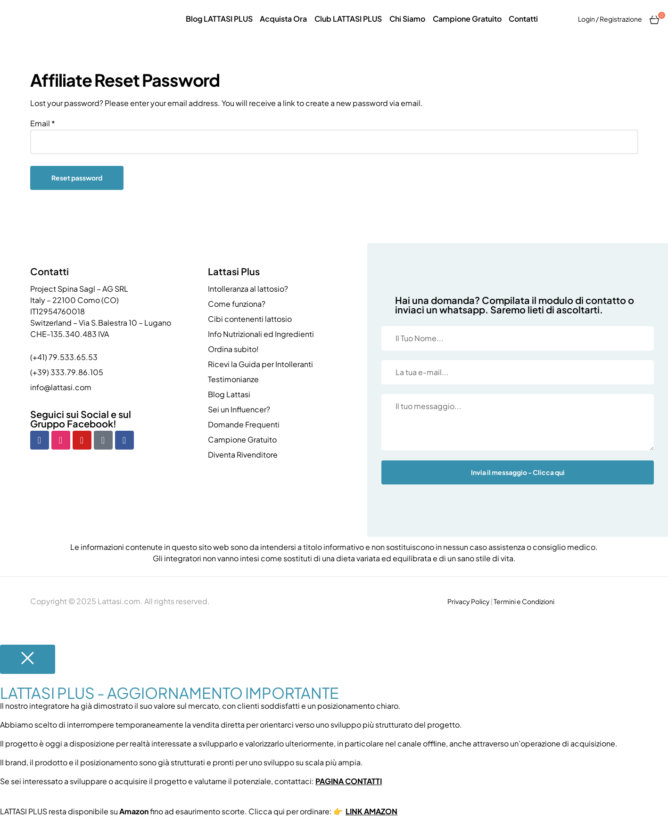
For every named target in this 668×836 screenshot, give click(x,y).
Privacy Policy (468, 601)
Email (42, 123)
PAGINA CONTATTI (348, 781)
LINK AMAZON (371, 811)
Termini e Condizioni (524, 601)
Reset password (76, 177)
